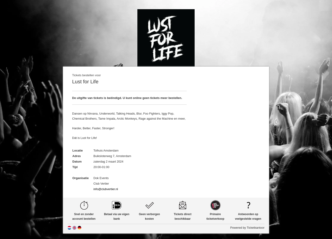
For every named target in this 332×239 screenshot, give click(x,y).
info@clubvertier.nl (105, 189)
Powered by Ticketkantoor (247, 227)
